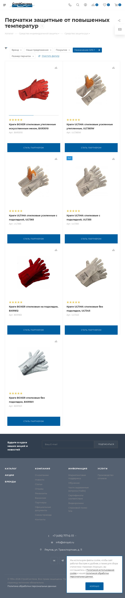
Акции (9, 474)
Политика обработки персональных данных (31, 585)
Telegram (62, 559)
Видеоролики (76, 502)
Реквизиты (41, 492)
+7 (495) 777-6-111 (63, 535)
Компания (42, 468)
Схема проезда (43, 514)
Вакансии (40, 497)
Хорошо (94, 586)
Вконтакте (54, 559)
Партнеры (40, 502)
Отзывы (39, 488)
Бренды (10, 481)
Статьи (38, 483)
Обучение (74, 482)
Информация (77, 468)
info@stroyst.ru (65, 541)
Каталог (11, 468)
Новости (39, 479)
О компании (42, 474)
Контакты (40, 518)
